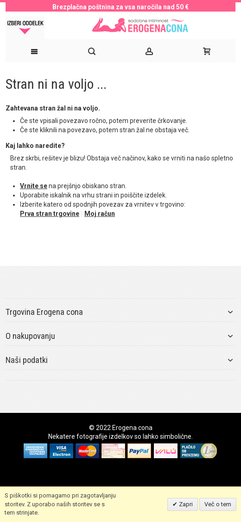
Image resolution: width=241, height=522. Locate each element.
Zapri (185, 504)
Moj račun (99, 213)
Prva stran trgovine (49, 213)
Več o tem (217, 504)
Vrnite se (33, 186)
